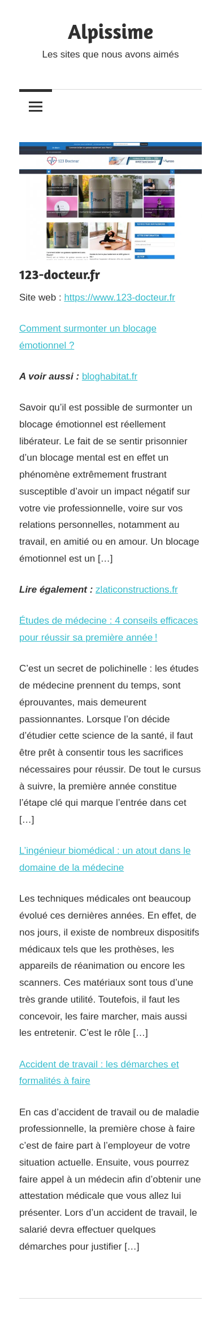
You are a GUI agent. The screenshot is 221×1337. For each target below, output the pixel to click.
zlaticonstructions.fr (137, 589)
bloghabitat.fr (109, 376)
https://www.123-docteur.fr (119, 297)
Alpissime (110, 31)
